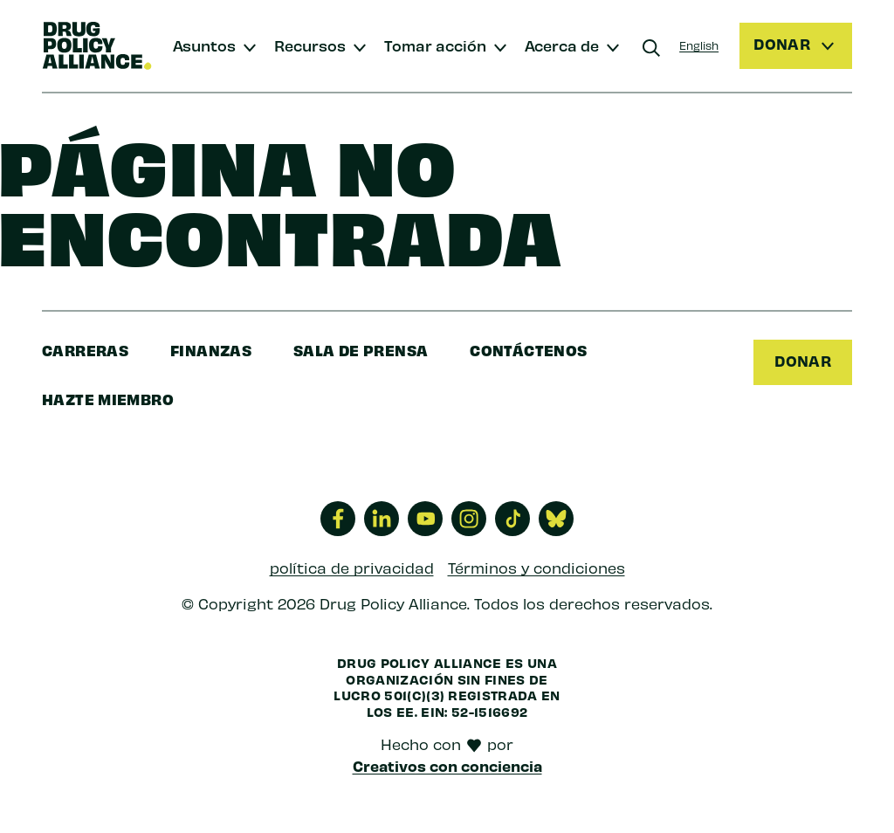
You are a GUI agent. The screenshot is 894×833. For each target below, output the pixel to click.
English (699, 45)
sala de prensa (360, 350)
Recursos (310, 45)
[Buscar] (651, 48)
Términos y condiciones (536, 567)
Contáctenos (528, 350)
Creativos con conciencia (447, 765)
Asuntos (204, 45)
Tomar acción (435, 45)
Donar (802, 360)
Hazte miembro (108, 398)
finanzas (210, 350)
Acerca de (562, 45)
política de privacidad (352, 567)
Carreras (85, 350)
